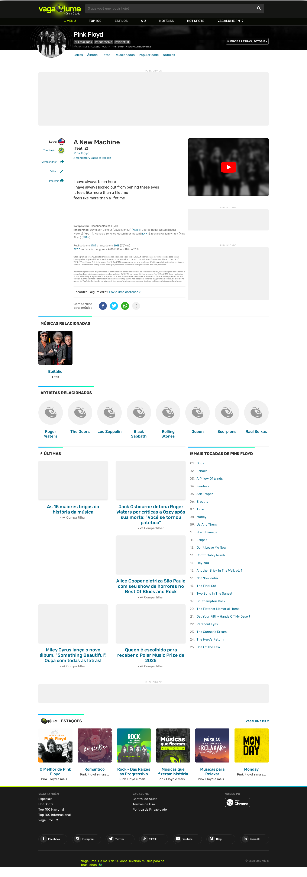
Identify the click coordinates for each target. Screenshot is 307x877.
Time (200, 509)
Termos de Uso (144, 804)
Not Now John (207, 578)
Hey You (203, 563)
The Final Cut (206, 586)
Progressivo (103, 42)
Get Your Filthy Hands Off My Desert (223, 616)
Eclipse (202, 540)
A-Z (143, 21)
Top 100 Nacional (51, 809)
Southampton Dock (211, 601)
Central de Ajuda (145, 799)
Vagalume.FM (228, 21)
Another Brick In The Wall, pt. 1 (219, 570)
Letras (78, 55)
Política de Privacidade (150, 809)
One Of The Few (208, 647)
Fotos (106, 55)
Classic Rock (83, 42)
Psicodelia (122, 42)
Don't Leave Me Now (211, 547)
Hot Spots (195, 21)
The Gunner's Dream (212, 632)
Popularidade (149, 55)
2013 (116, 245)
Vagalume (59, 9)
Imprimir (54, 180)
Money (201, 517)
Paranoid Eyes (207, 624)
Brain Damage (207, 532)
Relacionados (125, 55)
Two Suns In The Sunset (214, 593)
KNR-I (136, 229)
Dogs (200, 463)
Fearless (203, 486)
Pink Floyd (88, 34)
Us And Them (207, 524)
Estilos (121, 21)
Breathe (202, 502)
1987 (93, 245)
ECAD (77, 249)
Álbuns (92, 55)
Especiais (45, 799)
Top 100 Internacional (54, 815)
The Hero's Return (210, 639)
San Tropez (205, 494)
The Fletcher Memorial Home (218, 609)
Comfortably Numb (211, 555)
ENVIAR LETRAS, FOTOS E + (248, 41)
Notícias (166, 21)
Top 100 (95, 21)
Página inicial (82, 47)
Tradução (53, 150)
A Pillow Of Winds (210, 479)
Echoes (202, 471)
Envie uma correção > (125, 292)
